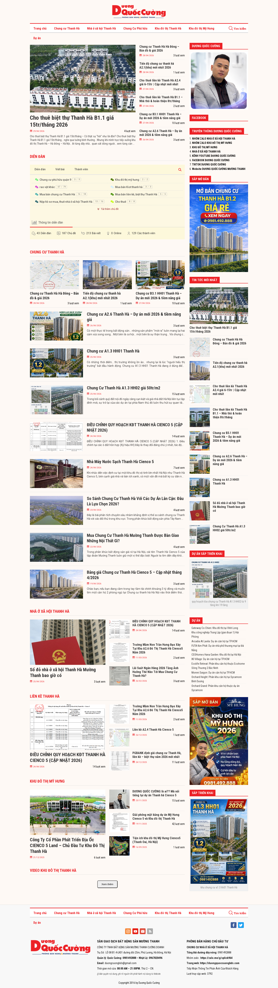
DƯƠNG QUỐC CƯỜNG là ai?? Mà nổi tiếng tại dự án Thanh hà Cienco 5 (155, 793)
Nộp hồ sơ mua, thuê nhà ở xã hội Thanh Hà (66, 201)
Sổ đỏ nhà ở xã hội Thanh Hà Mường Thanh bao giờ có (229, 507)
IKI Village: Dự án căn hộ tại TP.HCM (210, 659)
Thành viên (81, 169)
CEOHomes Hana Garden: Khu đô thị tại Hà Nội (216, 654)
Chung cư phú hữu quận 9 (55, 179)
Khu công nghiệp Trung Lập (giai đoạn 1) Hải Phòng (215, 634)
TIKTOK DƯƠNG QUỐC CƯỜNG (209, 164)
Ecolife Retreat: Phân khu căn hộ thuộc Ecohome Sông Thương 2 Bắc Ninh (218, 665)
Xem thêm (107, 884)
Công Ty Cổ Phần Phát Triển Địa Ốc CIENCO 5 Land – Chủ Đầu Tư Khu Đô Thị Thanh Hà (67, 845)
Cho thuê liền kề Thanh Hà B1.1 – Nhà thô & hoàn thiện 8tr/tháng (161, 99)
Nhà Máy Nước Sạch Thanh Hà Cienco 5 (120, 461)
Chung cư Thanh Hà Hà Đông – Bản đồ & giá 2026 (159, 48)
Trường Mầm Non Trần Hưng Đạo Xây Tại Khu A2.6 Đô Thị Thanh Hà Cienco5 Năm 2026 (157, 648)
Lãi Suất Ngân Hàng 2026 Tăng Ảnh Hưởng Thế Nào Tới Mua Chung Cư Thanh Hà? (155, 672)
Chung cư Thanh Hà (67, 28)
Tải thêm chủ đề (107, 209)
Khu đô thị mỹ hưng (127, 179)
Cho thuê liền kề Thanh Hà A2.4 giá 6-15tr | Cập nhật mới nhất (159, 82)
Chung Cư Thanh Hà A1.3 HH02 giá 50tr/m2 (123, 388)
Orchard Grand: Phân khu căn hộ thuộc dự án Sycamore (216, 688)
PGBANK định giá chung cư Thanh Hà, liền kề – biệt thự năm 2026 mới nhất (156, 755)
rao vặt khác (47, 187)
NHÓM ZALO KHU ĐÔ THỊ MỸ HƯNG (212, 142)
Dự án (37, 38)
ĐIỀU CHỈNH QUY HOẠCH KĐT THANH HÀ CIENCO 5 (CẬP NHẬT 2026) (135, 427)
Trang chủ (40, 28)
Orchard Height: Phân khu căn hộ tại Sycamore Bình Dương (217, 679)
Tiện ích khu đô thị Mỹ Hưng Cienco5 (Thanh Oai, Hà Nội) (156, 840)
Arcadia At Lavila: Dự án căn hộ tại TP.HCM (214, 641)
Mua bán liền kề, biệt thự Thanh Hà (136, 194)
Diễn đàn (40, 169)
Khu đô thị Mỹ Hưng (201, 28)
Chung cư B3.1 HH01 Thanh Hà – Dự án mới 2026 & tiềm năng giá (160, 116)
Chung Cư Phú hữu (135, 28)
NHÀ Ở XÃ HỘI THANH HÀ (206, 151)
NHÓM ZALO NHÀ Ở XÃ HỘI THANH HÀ (213, 138)
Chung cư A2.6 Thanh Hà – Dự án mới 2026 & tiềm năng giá (160, 133)
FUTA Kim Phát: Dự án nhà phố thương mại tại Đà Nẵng (218, 648)
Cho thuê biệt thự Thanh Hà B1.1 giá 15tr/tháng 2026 (72, 121)
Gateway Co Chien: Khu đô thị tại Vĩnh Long (215, 628)
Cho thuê (120, 201)
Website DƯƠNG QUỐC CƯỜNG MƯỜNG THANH (218, 168)
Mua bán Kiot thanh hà (128, 187)
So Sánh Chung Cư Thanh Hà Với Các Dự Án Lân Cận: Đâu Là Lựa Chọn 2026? (135, 501)
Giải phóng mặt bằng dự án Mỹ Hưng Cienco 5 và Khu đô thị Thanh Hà (155, 816)
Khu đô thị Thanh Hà (168, 28)
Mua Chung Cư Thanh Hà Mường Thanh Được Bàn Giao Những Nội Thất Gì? (133, 538)
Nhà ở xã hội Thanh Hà (101, 28)
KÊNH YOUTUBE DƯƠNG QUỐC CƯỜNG (214, 155)
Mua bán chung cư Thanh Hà (57, 194)
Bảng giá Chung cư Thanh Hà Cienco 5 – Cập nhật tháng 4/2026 (134, 575)
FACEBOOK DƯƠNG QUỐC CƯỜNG (211, 160)
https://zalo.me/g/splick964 (216, 957)
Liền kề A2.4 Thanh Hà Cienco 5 (153, 729)
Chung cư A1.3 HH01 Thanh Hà (113, 351)
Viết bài (60, 169)
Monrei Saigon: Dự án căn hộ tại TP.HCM (213, 672)
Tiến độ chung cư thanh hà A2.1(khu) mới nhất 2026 (156, 65)
